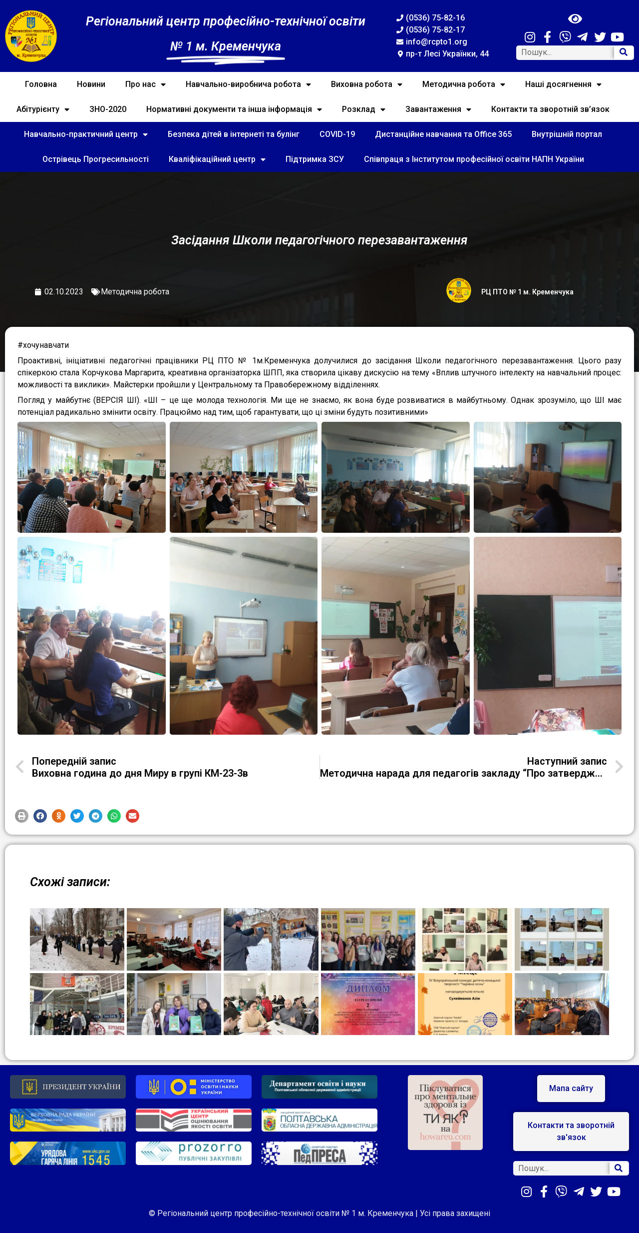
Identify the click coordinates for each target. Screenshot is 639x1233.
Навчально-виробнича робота (248, 84)
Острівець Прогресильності (95, 159)
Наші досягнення (563, 84)
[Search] (623, 52)
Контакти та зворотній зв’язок (550, 109)
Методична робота (463, 84)
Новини (91, 84)
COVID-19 (337, 134)
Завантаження (438, 109)
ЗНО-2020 (107, 109)
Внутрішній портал (567, 134)
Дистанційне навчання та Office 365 (443, 134)
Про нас (145, 84)
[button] (21, 816)
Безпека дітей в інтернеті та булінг (234, 134)
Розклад (363, 109)
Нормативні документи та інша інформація (234, 109)
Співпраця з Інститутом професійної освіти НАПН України (474, 159)
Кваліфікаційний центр (217, 159)
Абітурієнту (42, 109)
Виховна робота (366, 84)
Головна (41, 84)
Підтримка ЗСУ (315, 159)
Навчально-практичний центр (86, 134)
